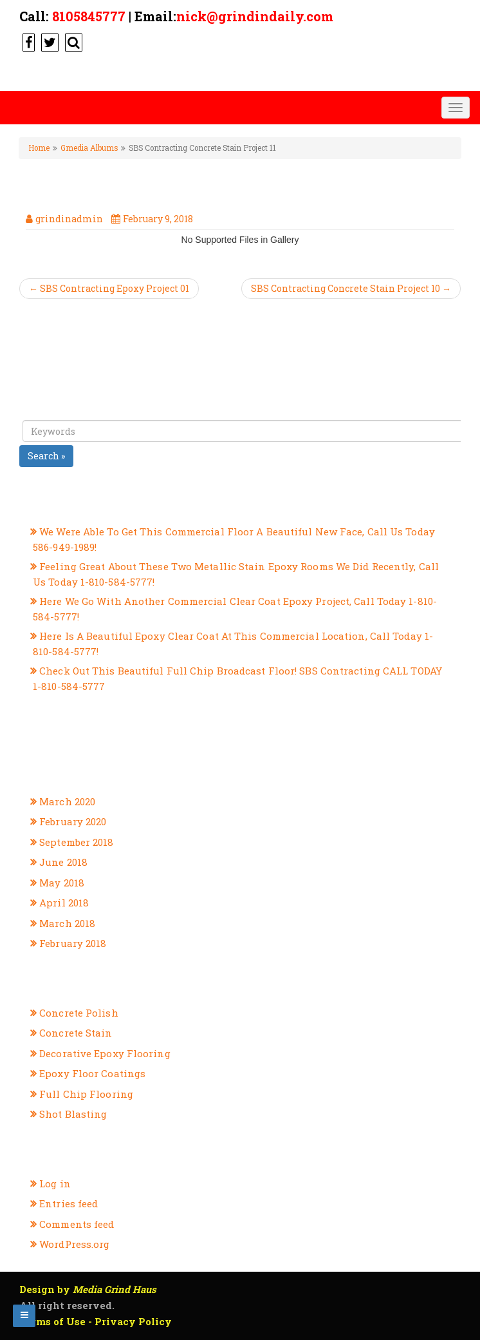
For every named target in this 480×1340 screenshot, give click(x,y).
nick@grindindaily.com (254, 16)
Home (39, 148)
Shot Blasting (73, 1113)
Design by (87, 1289)
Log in (55, 1183)
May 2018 (61, 882)
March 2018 (67, 923)
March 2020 (67, 801)
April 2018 (64, 902)
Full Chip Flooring (86, 1093)
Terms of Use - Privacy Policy (95, 1321)
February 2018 (72, 943)
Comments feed (76, 1224)
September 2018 (76, 842)
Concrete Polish (78, 1012)
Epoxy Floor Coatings (92, 1073)
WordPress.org (74, 1244)
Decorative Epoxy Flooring (105, 1053)
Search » (46, 456)
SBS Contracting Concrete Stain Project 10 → (351, 288)
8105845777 (88, 16)
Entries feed (68, 1203)
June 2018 (63, 862)
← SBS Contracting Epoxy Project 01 (109, 288)
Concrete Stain (75, 1032)
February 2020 (72, 821)
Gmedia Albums (89, 148)
